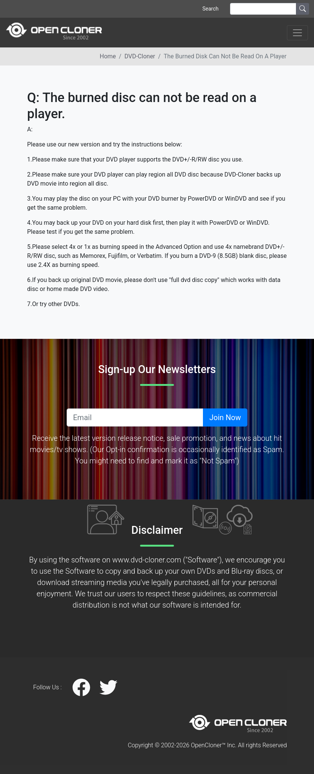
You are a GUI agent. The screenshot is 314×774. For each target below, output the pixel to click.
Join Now (225, 417)
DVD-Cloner (139, 56)
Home (108, 56)
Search (210, 9)
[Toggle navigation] (297, 32)
